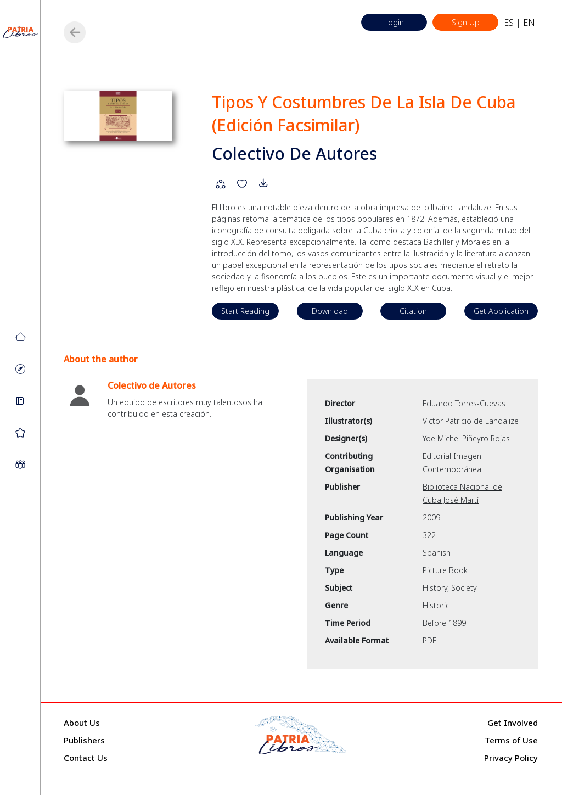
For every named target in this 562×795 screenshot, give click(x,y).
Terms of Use (511, 740)
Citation (413, 311)
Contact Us (86, 757)
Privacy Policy (511, 757)
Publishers (84, 740)
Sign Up (466, 22)
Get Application (501, 311)
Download (330, 311)
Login (394, 22)
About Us (82, 722)
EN (529, 22)
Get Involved (512, 722)
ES (509, 22)
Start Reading (245, 311)
